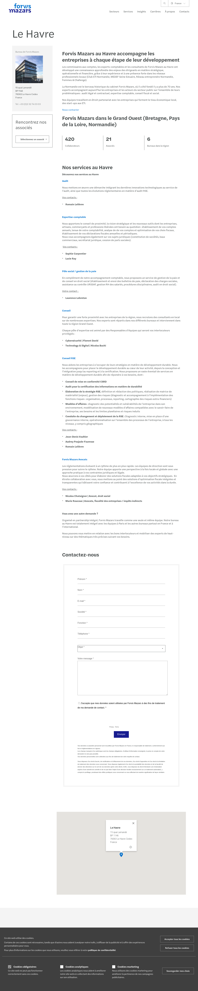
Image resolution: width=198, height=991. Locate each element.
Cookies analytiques (77, 966)
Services (128, 11)
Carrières (155, 11)
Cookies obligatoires (24, 966)
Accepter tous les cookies (177, 939)
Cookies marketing (128, 966)
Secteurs (114, 11)
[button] (121, 855)
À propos (170, 11)
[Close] (133, 823)
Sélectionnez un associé (32, 139)
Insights (141, 11)
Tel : (28, 104)
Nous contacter (70, 109)
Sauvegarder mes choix (178, 970)
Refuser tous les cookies (177, 947)
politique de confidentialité (102, 950)
